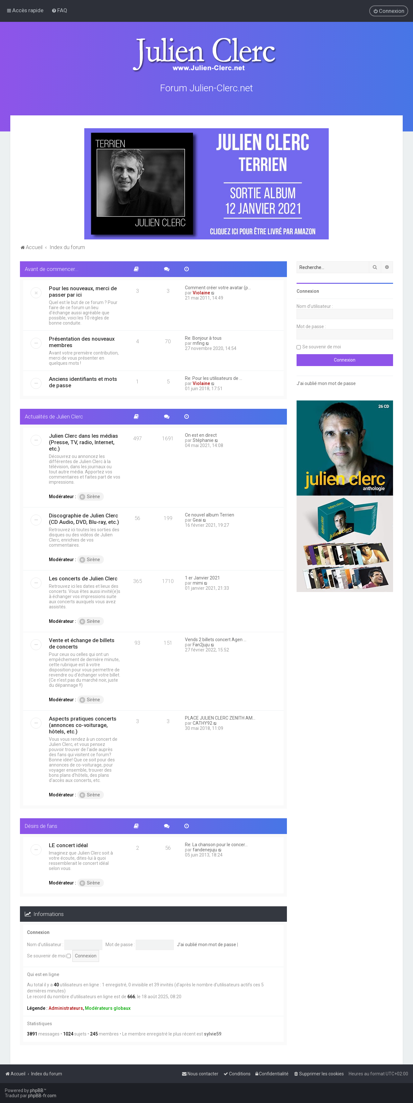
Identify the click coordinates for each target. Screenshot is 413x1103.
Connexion (38, 932)
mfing (199, 342)
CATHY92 (202, 722)
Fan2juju (201, 644)
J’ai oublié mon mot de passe (206, 943)
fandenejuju (205, 849)
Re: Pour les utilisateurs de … (213, 377)
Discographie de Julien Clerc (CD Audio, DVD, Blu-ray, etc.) (84, 518)
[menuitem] (59, 10)
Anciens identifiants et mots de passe (83, 381)
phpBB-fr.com (42, 1095)
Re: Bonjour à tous (203, 337)
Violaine (201, 292)
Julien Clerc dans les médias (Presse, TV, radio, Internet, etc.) (83, 441)
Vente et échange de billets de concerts (82, 642)
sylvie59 (212, 1033)
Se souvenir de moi (49, 955)
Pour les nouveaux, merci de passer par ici (83, 290)
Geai (197, 519)
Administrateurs (66, 1007)
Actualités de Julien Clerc (54, 416)
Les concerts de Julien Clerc (83, 578)
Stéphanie (203, 439)
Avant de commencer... (51, 268)
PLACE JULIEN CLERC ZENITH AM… (220, 717)
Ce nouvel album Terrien (209, 514)
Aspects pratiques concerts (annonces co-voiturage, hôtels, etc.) (82, 724)
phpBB (36, 1090)
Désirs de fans (41, 825)
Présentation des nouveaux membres (82, 341)
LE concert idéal (68, 844)
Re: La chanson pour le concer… (216, 844)
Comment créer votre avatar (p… (218, 287)
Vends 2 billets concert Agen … (215, 638)
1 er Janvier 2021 (202, 577)
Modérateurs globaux (108, 1007)
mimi (198, 582)
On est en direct (201, 434)
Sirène (89, 496)
